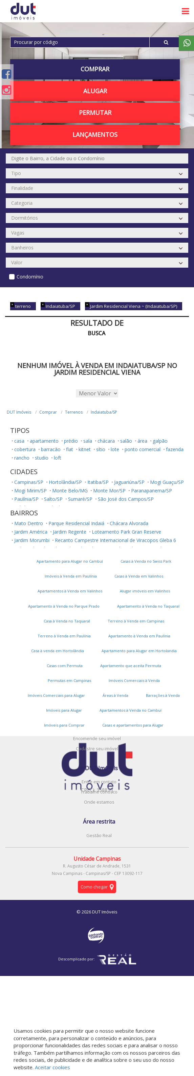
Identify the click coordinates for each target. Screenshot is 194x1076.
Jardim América (30, 532)
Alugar (95, 91)
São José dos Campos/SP (126, 499)
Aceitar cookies (52, 1067)
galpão (160, 441)
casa (19, 441)
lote (115, 449)
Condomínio (30, 276)
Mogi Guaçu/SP (167, 482)
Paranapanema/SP (151, 490)
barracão (51, 449)
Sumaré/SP (80, 499)
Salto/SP (53, 499)
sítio (100, 449)
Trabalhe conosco (99, 792)
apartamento (44, 441)
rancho (21, 458)
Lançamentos (94, 134)
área (142, 441)
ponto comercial (142, 449)
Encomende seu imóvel (97, 738)
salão (126, 441)
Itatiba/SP (98, 482)
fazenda (175, 449)
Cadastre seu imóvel (97, 748)
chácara (106, 441)
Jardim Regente (69, 532)
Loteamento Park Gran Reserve (126, 532)
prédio (71, 441)
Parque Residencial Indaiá (76, 523)
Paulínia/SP (26, 499)
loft (57, 458)
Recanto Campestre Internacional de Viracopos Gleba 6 (115, 540)
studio (41, 458)
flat (69, 449)
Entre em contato (99, 782)
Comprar (95, 69)
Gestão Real (99, 835)
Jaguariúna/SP (129, 482)
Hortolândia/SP (65, 482)
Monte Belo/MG (70, 490)
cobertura (25, 449)
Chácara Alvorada (129, 523)
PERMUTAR (95, 112)
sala (87, 441)
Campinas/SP (28, 482)
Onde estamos (99, 802)
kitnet (85, 449)
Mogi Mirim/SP (30, 490)
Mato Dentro (28, 523)
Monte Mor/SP (109, 490)
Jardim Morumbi (31, 540)
